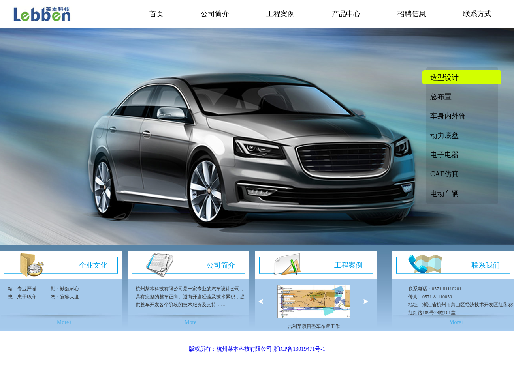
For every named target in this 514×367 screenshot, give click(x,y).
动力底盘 (444, 135)
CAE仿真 (444, 174)
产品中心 (346, 14)
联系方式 (477, 14)
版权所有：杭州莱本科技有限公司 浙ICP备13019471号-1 (257, 349)
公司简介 (215, 14)
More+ (64, 322)
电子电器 (444, 155)
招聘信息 (411, 14)
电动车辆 (444, 193)
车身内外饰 (448, 116)
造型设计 (444, 77)
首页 (156, 14)
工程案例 (280, 14)
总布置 (441, 97)
